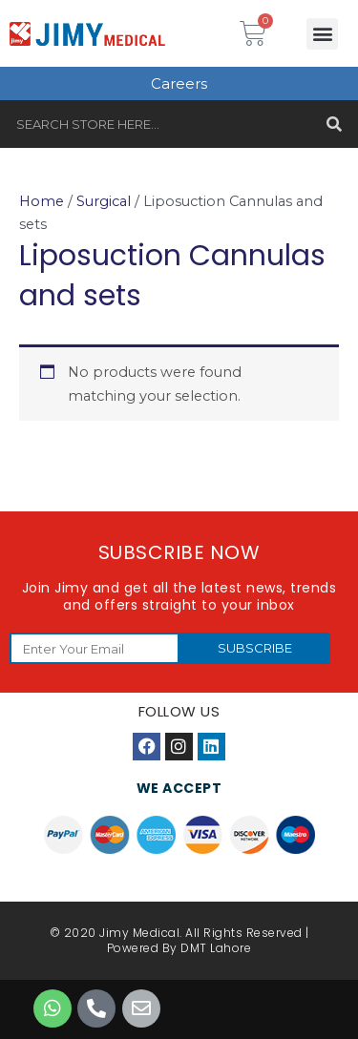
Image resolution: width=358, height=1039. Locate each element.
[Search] (334, 124)
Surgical (103, 201)
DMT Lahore (215, 948)
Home (41, 201)
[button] (322, 34)
